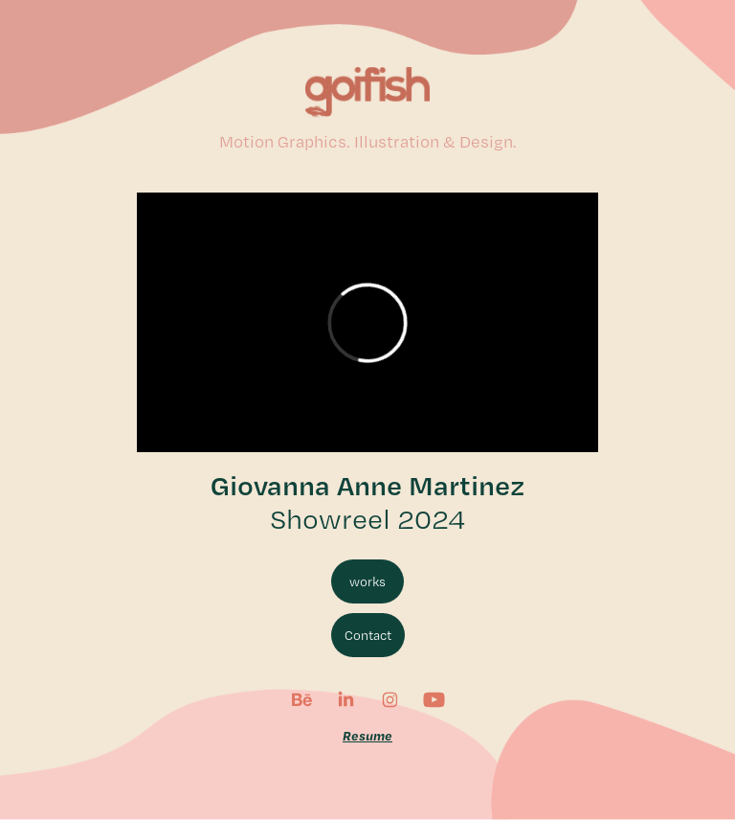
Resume (367, 735)
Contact (368, 635)
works (367, 581)
